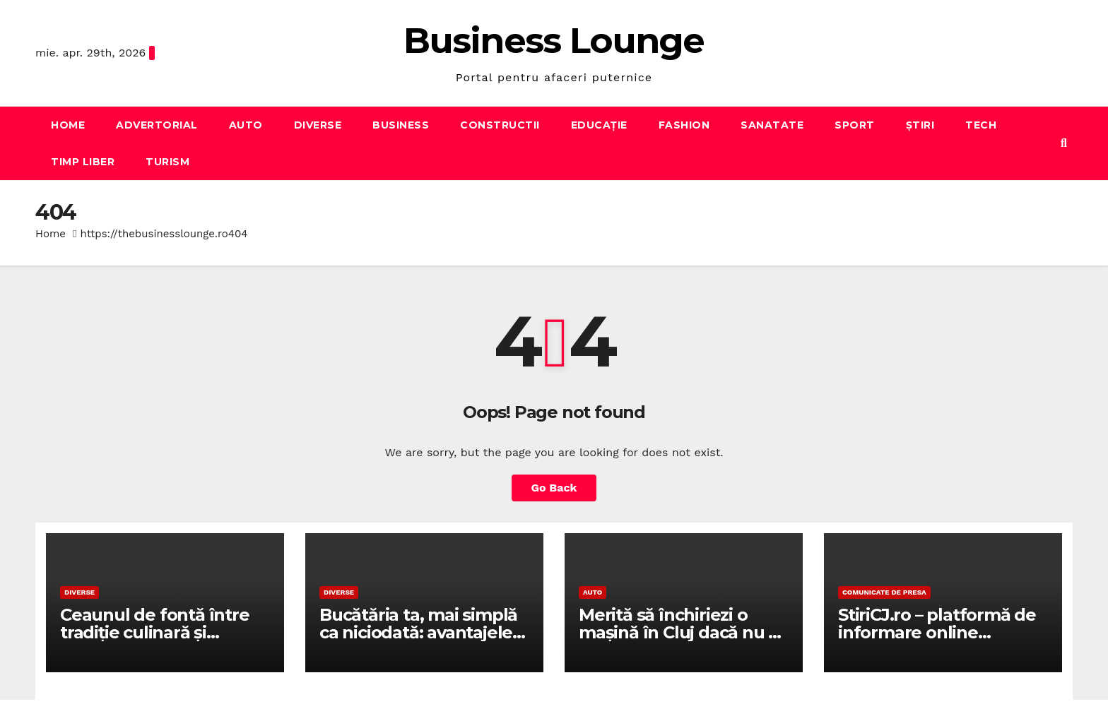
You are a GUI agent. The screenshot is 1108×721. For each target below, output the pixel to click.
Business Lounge (554, 40)
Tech (980, 125)
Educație (599, 125)
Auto (246, 125)
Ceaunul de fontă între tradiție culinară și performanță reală (154, 632)
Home (68, 125)
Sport (855, 125)
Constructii (500, 125)
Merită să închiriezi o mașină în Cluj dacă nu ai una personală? (680, 632)
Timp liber (82, 161)
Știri (920, 125)
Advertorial (157, 125)
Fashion (684, 125)
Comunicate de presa (884, 592)
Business (400, 125)
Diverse (318, 125)
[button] (1064, 143)
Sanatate (772, 125)
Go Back (554, 487)
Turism (167, 161)
